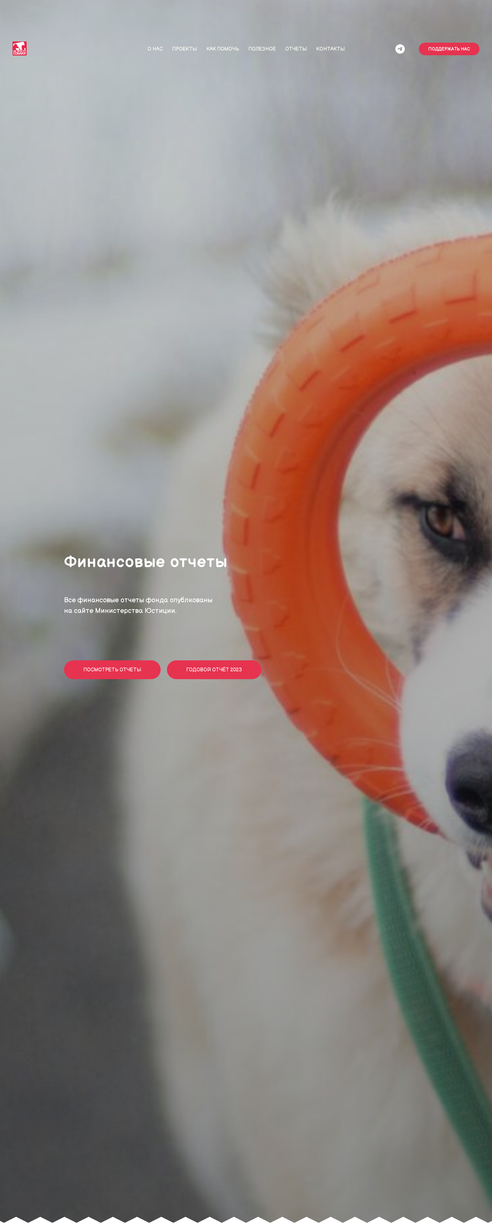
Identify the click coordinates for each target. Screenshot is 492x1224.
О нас (155, 49)
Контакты (330, 49)
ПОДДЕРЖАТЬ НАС (449, 49)
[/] (400, 49)
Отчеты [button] (296, 49)
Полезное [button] (262, 49)
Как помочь (222, 49)
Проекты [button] (184, 49)
